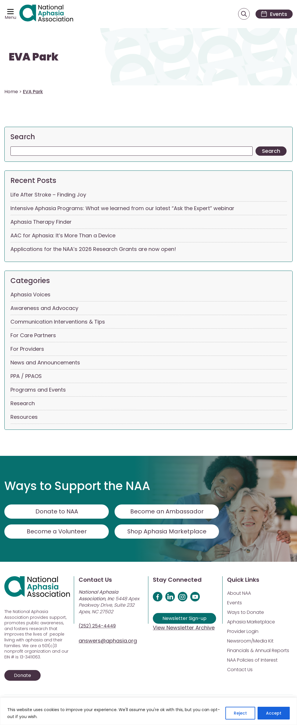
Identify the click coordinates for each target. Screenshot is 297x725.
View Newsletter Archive (184, 628)
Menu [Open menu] (10, 17)
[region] (148, 711)
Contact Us (240, 670)
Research (22, 403)
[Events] (273, 14)
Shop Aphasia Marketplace (167, 532)
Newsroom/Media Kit (250, 641)
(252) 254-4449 (97, 626)
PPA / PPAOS (26, 376)
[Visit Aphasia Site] (46, 14)
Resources (24, 417)
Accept (273, 713)
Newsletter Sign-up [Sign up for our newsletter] (184, 618)
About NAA (239, 593)
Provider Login (242, 631)
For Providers (27, 349)
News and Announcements (45, 362)
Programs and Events (38, 390)
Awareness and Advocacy (44, 308)
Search (22, 137)
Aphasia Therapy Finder (41, 221)
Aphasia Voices (30, 294)
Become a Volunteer (56, 532)
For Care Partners (33, 335)
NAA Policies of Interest (252, 660)
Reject (240, 713)
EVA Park (34, 57)
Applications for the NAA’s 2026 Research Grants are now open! (93, 249)
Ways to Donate (245, 612)
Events (234, 603)
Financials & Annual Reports (258, 650)
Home (11, 92)
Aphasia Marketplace (251, 622)
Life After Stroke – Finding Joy (48, 194)
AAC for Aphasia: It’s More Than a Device (62, 235)
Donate (22, 675)
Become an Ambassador (167, 512)
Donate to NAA (56, 512)
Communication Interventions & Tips (57, 322)
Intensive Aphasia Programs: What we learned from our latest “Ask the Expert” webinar (122, 208)
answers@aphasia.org (108, 641)
